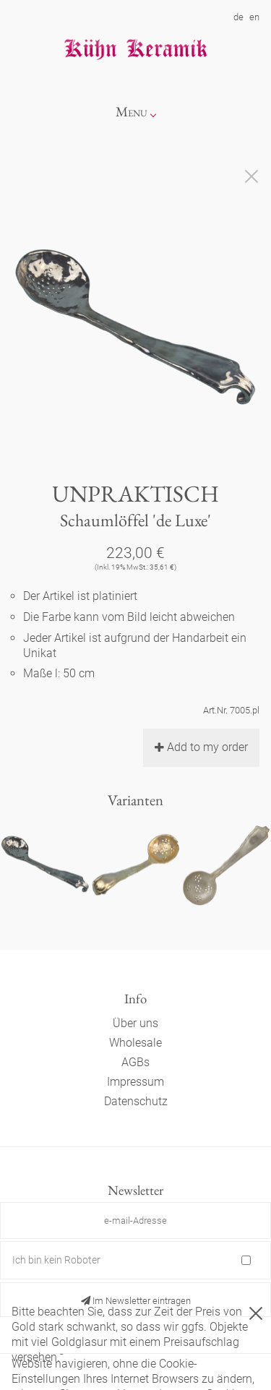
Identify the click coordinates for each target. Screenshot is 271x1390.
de (238, 17)
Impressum (135, 1082)
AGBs (135, 1062)
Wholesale (135, 1043)
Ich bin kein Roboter (56, 1260)
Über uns (135, 1023)
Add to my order (201, 747)
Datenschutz (136, 1101)
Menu (131, 112)
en (254, 17)
